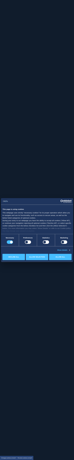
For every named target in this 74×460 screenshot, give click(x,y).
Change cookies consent (8, 458)
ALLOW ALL (60, 257)
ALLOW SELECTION (37, 257)
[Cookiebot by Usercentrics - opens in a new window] (62, 201)
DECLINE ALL (13, 257)
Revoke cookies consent (25, 458)
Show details (62, 250)
